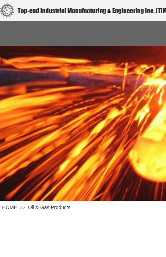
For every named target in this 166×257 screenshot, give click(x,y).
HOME (9, 207)
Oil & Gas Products (49, 207)
